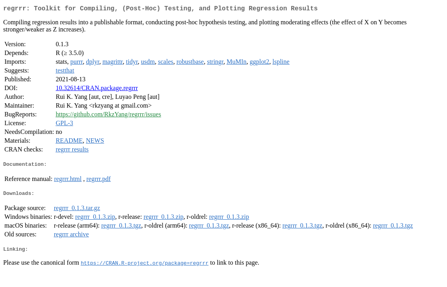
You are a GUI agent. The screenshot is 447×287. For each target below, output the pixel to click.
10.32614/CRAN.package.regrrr (97, 89)
